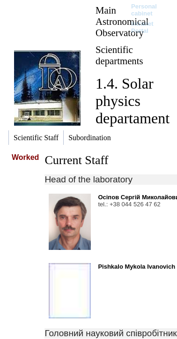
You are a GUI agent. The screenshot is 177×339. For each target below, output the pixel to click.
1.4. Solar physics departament (133, 101)
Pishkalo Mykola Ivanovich (136, 266)
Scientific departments (119, 55)
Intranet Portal (142, 27)
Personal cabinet (144, 10)
